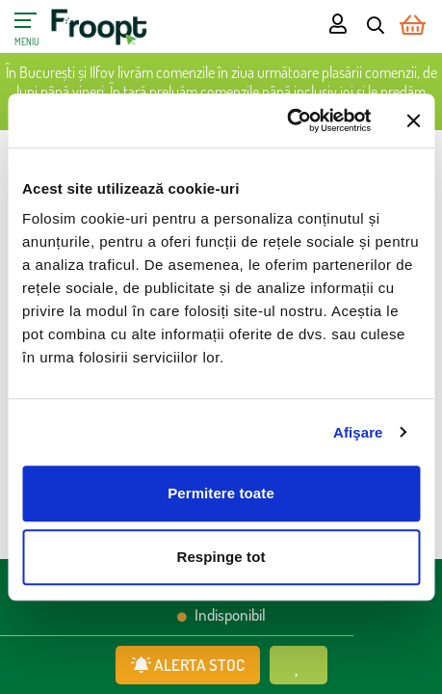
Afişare (358, 432)
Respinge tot (220, 556)
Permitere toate (221, 493)
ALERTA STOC (188, 664)
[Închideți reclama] (413, 120)
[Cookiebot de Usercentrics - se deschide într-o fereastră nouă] (286, 120)
